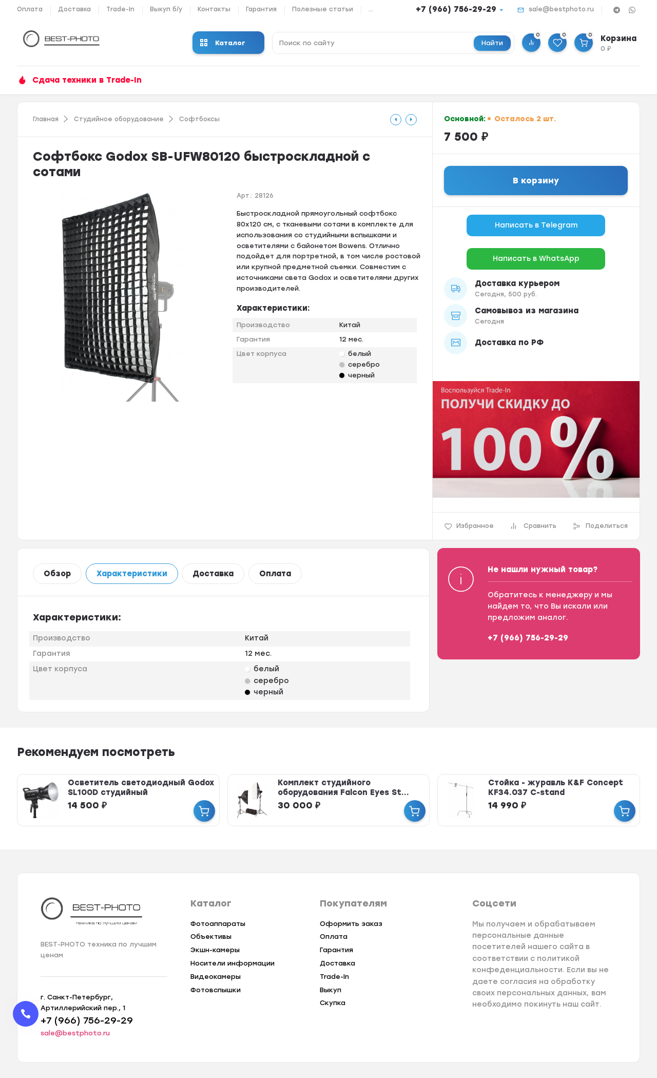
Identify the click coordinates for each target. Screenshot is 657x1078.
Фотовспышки (215, 990)
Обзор (57, 573)
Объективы (210, 936)
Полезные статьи (322, 9)
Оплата (30, 9)
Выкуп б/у (166, 9)
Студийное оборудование (119, 119)
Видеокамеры (215, 976)
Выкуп (330, 990)
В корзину (536, 180)
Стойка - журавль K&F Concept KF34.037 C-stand (555, 787)
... (371, 9)
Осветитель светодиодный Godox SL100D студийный (141, 787)
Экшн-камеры (215, 950)
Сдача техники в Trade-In (87, 80)
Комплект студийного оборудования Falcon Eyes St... (343, 787)
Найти (492, 43)
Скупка (332, 1003)
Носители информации (232, 963)
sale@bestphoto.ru (561, 9)
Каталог (222, 43)
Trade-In (120, 9)
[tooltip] (395, 119)
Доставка (74, 9)
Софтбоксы (199, 119)
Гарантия (261, 9)
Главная (46, 119)
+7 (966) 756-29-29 (456, 9)
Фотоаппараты (217, 924)
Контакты (214, 9)
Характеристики (131, 573)
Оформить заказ (351, 924)
